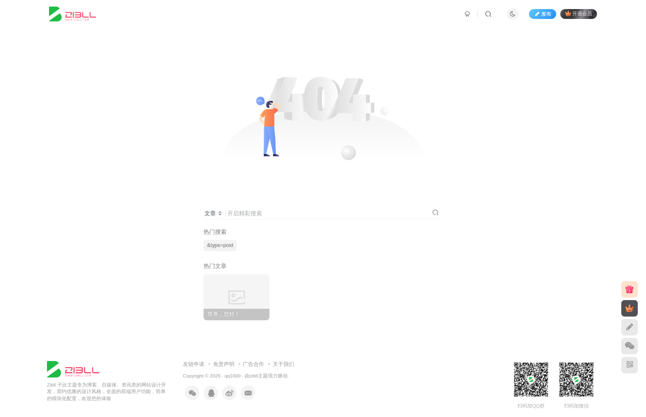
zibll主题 (259, 375)
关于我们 (283, 364)
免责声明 (223, 364)
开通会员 (578, 13)
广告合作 (253, 364)
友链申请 (193, 364)
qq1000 (233, 375)
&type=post (220, 245)
